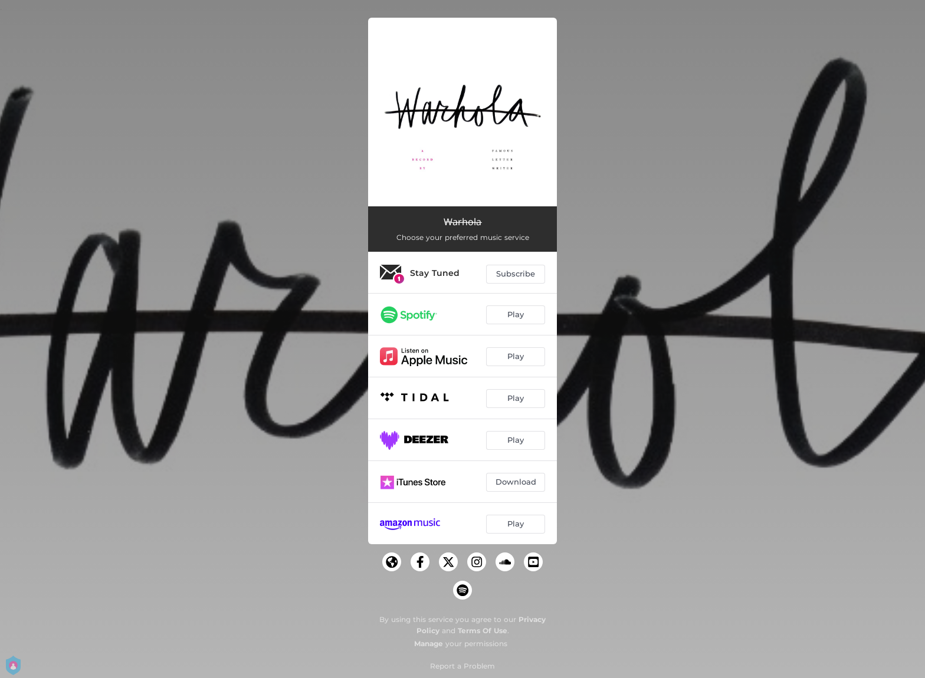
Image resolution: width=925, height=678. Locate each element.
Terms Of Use (482, 630)
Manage (428, 643)
